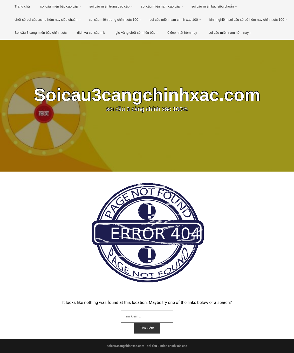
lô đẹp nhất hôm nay (182, 33)
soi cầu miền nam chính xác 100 (174, 20)
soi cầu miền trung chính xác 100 (113, 20)
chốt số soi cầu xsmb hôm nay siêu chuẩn (46, 20)
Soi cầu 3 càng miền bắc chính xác (41, 33)
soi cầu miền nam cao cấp (160, 6)
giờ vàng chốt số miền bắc (135, 33)
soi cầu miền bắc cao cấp (59, 6)
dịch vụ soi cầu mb (91, 33)
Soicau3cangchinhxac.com (147, 95)
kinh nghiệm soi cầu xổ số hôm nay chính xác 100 (246, 20)
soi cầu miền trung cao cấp (110, 6)
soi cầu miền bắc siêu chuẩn (213, 6)
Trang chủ (22, 6)
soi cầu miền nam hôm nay (229, 33)
